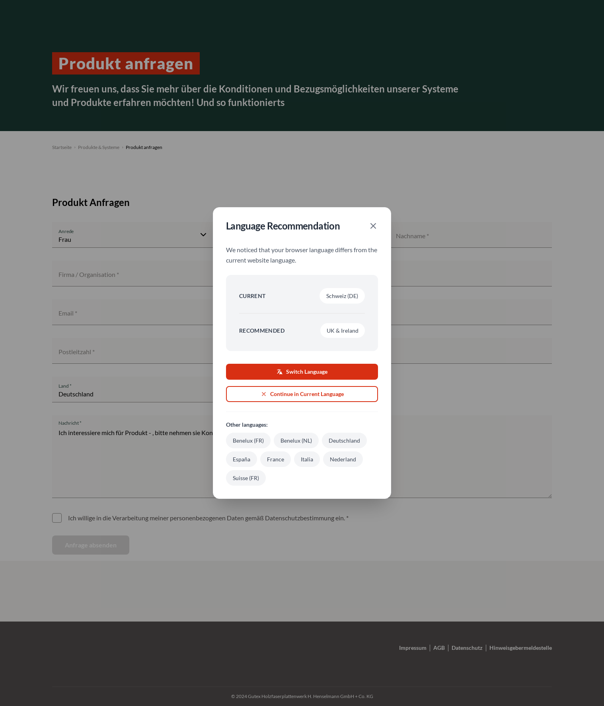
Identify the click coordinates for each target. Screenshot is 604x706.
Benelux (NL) (296, 440)
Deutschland (344, 440)
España (241, 459)
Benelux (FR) (248, 440)
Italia (307, 459)
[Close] (373, 226)
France (275, 459)
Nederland (343, 459)
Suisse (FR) (246, 478)
